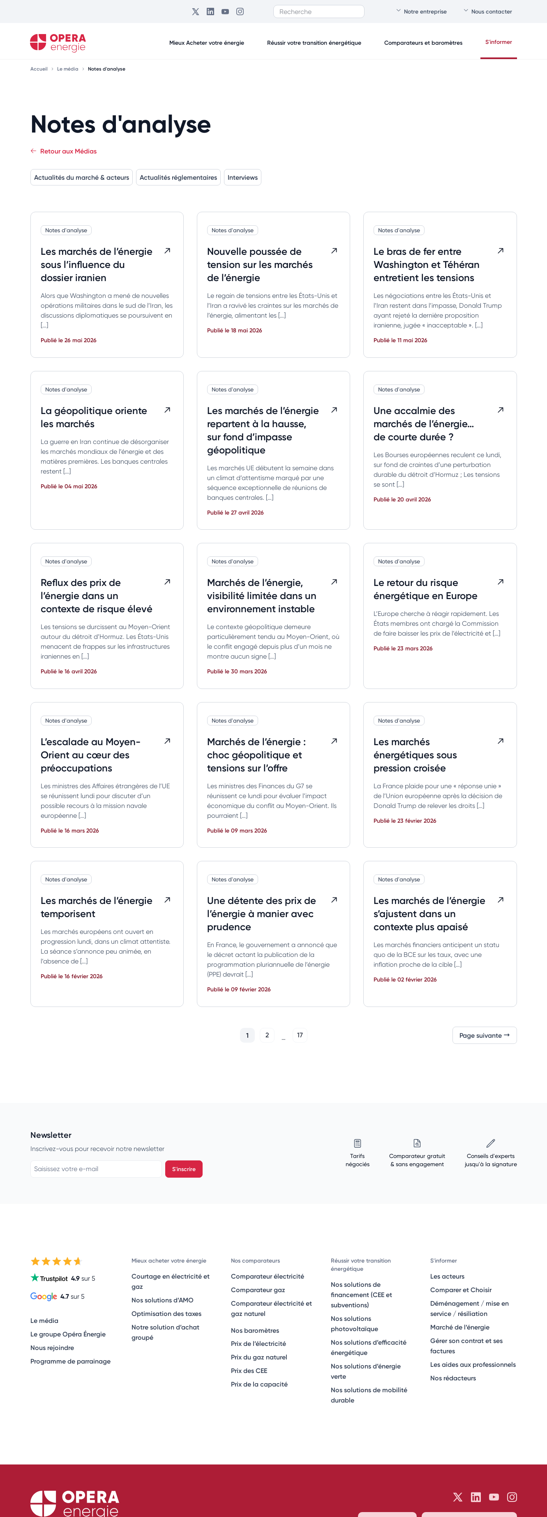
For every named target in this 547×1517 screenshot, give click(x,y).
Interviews (243, 177)
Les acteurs (447, 1276)
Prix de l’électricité (258, 1343)
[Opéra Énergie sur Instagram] (240, 11)
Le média (68, 69)
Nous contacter (487, 11)
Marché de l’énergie (459, 1327)
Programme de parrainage (70, 1361)
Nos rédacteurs (453, 1378)
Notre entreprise (421, 11)
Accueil (39, 69)
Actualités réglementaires (178, 177)
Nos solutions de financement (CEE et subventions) (361, 1294)
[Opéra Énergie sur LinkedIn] (210, 11)
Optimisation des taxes (166, 1313)
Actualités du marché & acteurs (81, 177)
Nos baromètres (255, 1330)
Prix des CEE (249, 1370)
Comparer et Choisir (461, 1290)
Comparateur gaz (258, 1290)
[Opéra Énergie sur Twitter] (196, 11)
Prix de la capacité (259, 1384)
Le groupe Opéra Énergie (68, 1334)
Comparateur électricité (267, 1276)
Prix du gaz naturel (259, 1357)
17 (300, 1035)
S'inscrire (184, 1169)
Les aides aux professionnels (473, 1364)
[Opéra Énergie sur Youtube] (225, 11)
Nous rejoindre (52, 1347)
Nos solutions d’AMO (163, 1300)
